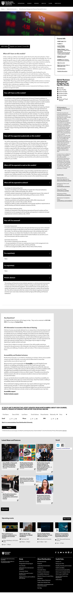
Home (2, 9)
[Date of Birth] (16, 417)
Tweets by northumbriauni (63, 451)
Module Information (62, 71)
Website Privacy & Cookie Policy (45, 578)
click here (64, 433)
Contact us (58, 564)
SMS (44, 421)
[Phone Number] (44, 417)
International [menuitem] (21, 3)
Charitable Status (41, 572)
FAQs (60, 97)
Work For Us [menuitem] (58, 3)
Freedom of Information (43, 574)
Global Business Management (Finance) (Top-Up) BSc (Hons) (32, 9)
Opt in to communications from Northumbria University (17, 425)
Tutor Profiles (62, 89)
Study (21, 562)
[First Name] (6, 417)
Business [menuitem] (29, 3)
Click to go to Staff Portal (62, 576)
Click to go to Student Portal (63, 574)
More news (5, 511)
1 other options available (63, 53)
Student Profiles (63, 93)
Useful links (60, 562)
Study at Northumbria (12, 9)
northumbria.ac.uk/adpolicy (64, 195)
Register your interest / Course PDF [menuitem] (19, 46)
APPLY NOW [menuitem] (4, 46)
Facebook (62, 448)
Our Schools (22, 568)
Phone (24, 421)
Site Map (39, 590)
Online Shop (59, 582)
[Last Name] (25, 417)
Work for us (40, 570)
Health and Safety (60, 570)
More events (67, 521)
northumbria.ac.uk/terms (63, 186)
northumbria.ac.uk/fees (63, 190)
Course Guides (63, 95)
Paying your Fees (60, 566)
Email (3, 421)
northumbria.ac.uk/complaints (64, 200)
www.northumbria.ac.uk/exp (64, 180)
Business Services (41, 564)
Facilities (61, 88)
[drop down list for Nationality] (54, 417)
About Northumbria (44, 562)
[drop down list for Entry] (63, 417)
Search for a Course (24, 564)
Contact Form (19, 324)
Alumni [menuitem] (50, 3)
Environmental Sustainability (63, 572)
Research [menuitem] (36, 3)
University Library (23, 574)
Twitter (58, 448)
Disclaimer (40, 581)
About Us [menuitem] (44, 3)
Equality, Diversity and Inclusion (64, 568)
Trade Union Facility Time (43, 585)
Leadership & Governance (43, 568)
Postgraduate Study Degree (26, 566)
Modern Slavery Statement (44, 583)
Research (39, 566)
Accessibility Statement (43, 576)
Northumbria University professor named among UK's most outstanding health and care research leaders (43, 501)
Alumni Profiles (63, 91)
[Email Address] (35, 417)
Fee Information (61, 68)
